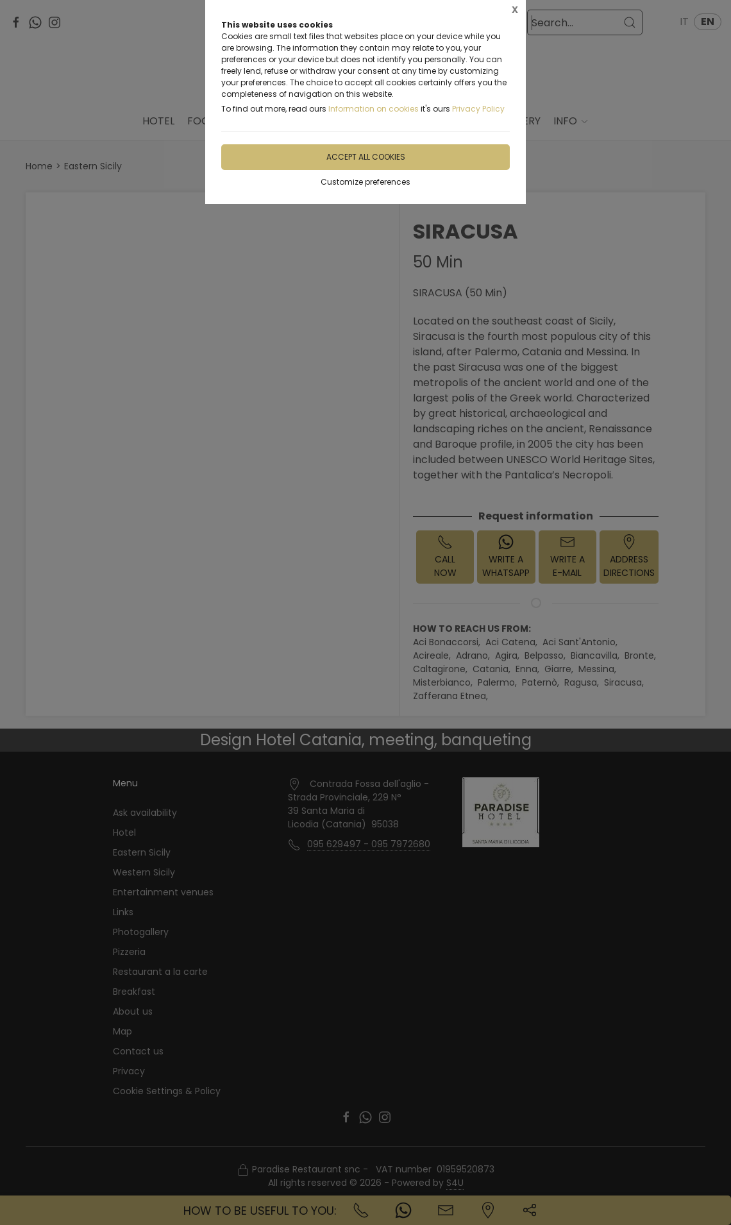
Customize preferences (365, 181)
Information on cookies (373, 108)
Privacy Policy (478, 108)
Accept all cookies (365, 156)
